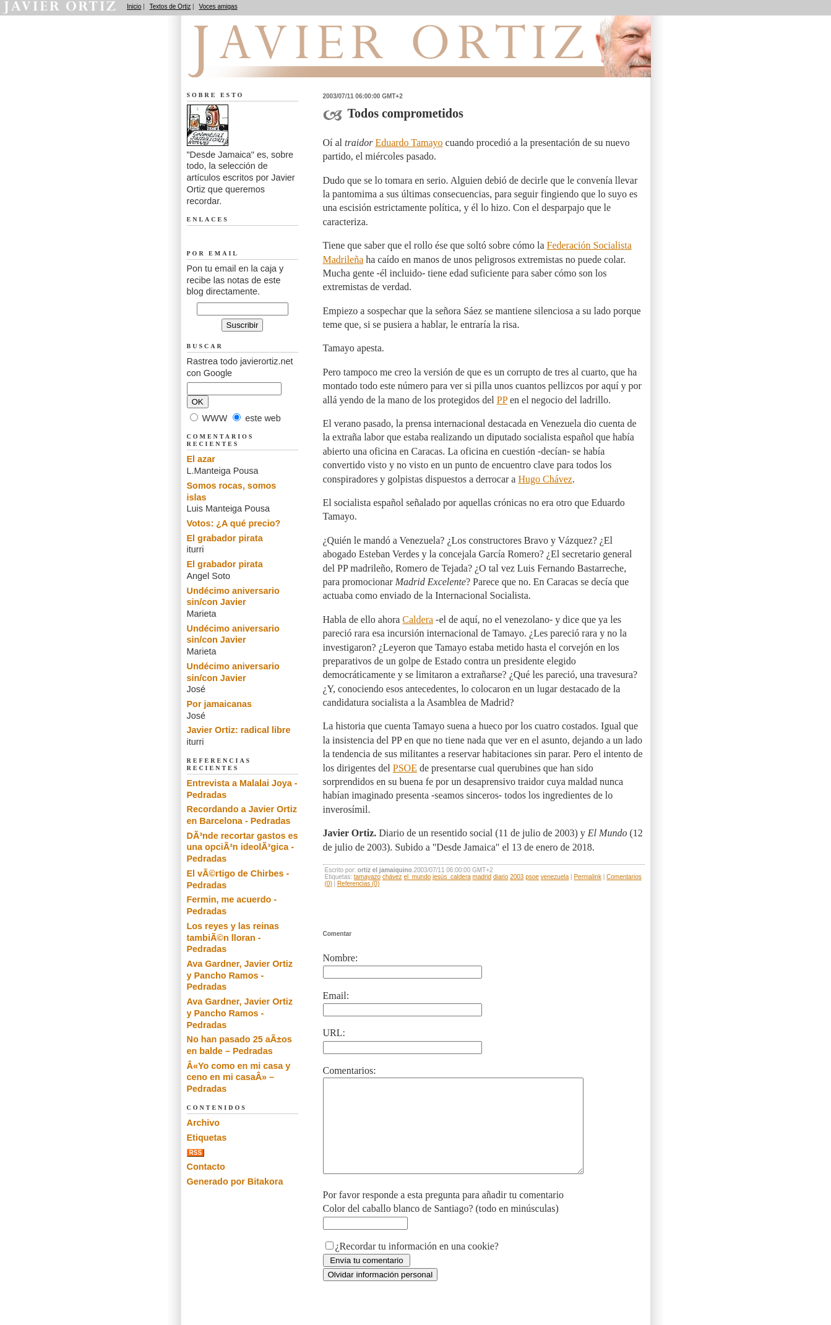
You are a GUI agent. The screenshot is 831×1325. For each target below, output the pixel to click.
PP (502, 400)
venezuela (555, 876)
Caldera (417, 619)
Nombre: (340, 958)
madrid (482, 876)
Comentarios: (349, 1070)
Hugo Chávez (545, 479)
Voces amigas (218, 6)
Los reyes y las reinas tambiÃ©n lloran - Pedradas (233, 937)
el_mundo (417, 876)
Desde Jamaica (253, 62)
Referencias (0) (358, 883)
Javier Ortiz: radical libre (239, 730)
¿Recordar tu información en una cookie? (417, 1264)
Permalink (587, 876)
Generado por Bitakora (235, 1181)
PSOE (405, 768)
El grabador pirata (225, 538)
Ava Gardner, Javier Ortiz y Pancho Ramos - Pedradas (240, 975)
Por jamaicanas (219, 704)
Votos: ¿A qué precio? (234, 523)
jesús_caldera (452, 876)
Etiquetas (207, 1138)
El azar (201, 459)
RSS (195, 1152)
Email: (336, 995)
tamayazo (367, 876)
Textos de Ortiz (170, 6)
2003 (516, 876)
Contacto (206, 1167)
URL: (334, 1032)
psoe (532, 876)
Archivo (203, 1123)
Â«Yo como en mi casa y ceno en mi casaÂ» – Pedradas (239, 1077)
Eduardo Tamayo (408, 142)
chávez (392, 876)
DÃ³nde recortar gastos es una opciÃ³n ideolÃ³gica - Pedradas (242, 847)
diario (500, 876)
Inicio (134, 6)
